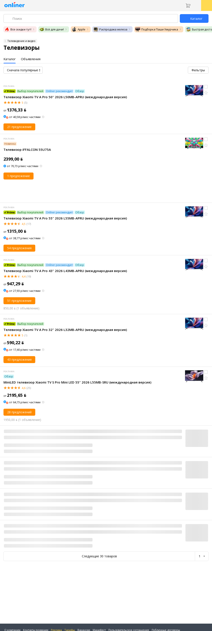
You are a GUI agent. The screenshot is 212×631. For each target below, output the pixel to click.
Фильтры (198, 70)
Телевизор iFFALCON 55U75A (27, 149)
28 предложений (19, 412)
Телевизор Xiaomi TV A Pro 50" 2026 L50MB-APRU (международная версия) (65, 97)
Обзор (79, 91)
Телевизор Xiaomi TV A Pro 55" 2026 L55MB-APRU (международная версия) (65, 218)
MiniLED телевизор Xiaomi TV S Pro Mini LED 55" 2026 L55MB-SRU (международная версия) (77, 382)
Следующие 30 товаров (99, 556)
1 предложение (18, 176)
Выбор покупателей (30, 91)
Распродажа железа (110, 29)
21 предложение (19, 127)
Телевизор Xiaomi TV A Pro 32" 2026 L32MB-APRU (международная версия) (65, 329)
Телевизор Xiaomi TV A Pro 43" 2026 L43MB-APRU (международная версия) (65, 271)
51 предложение (19, 301)
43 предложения (19, 359)
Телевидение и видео (21, 41)
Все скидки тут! (17, 29)
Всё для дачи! (51, 29)
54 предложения (19, 248)
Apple (78, 29)
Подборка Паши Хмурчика (156, 29)
